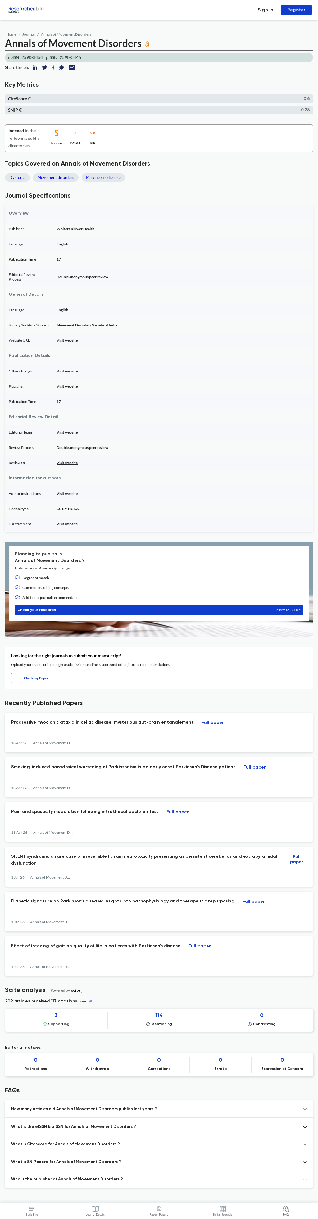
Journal (28, 34)
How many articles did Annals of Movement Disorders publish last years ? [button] (84, 1109)
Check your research (159, 610)
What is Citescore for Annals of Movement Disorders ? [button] (65, 1144)
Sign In (265, 10)
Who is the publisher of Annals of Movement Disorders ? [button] (67, 1179)
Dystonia (17, 177)
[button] (29, 98)
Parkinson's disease (103, 177)
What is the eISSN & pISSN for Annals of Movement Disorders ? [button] (73, 1127)
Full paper (213, 722)
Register (296, 9)
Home (11, 34)
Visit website (67, 340)
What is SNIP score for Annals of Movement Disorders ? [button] (66, 1162)
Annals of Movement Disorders (66, 34)
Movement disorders (55, 177)
